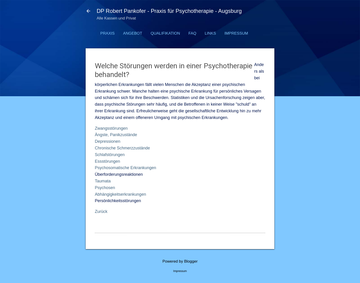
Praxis (107, 33)
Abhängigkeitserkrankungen (120, 194)
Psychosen (105, 187)
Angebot (132, 33)
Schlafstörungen (110, 154)
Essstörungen (107, 161)
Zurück (101, 211)
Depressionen (107, 141)
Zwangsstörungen (111, 128)
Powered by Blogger (179, 261)
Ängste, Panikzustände (116, 134)
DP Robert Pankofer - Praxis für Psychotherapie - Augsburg (169, 11)
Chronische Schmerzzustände (122, 148)
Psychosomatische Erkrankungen (125, 167)
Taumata (103, 181)
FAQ (192, 33)
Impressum (236, 33)
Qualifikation (165, 33)
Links (210, 33)
